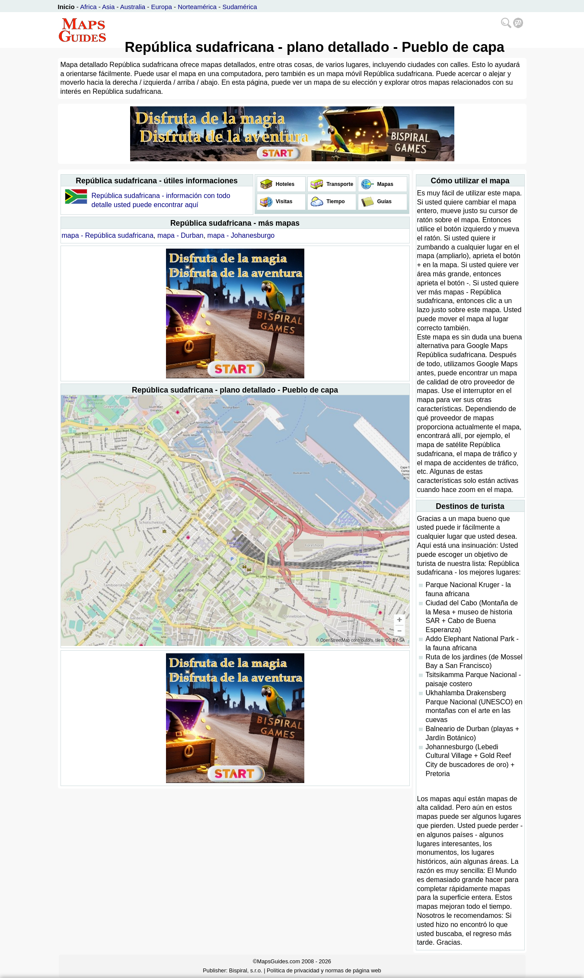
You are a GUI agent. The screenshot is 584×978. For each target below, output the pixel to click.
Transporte (339, 184)
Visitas (283, 201)
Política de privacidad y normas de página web (324, 970)
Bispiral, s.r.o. (245, 970)
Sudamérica (240, 6)
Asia (108, 6)
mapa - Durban (180, 235)
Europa (161, 6)
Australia (132, 6)
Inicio (66, 6)
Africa (88, 6)
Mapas (384, 184)
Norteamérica (197, 6)
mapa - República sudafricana (108, 235)
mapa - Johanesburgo (241, 235)
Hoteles (284, 184)
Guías (384, 201)
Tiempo (335, 201)
